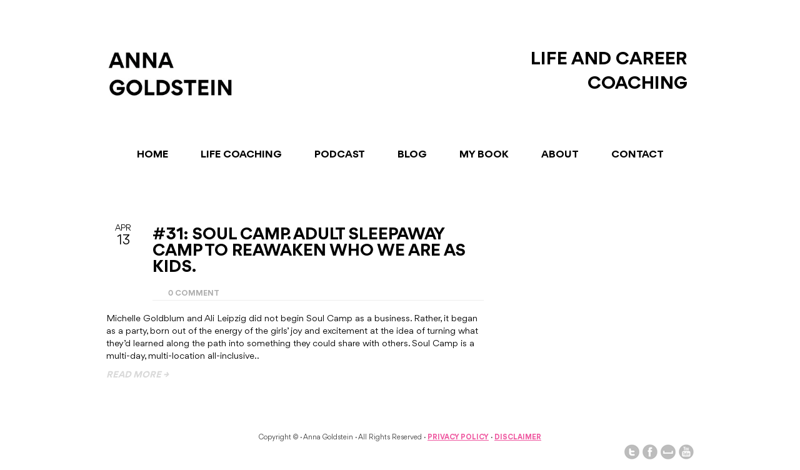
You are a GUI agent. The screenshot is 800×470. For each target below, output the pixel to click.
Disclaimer (517, 437)
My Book (484, 154)
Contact (637, 154)
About (560, 154)
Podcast (339, 154)
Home (152, 154)
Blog (412, 154)
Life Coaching (241, 154)
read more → (137, 375)
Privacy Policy (458, 437)
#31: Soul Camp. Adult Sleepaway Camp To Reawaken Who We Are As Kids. (309, 251)
